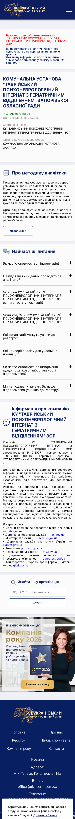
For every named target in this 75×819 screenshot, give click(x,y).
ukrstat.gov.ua (12, 545)
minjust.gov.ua (47, 538)
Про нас (56, 732)
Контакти (56, 749)
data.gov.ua (14, 531)
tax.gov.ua (57, 534)
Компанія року (19, 749)
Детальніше (18, 230)
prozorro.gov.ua (31, 548)
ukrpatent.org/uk (54, 558)
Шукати (37, 602)
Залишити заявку (37, 684)
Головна (19, 732)
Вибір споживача (56, 740)
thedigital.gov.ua (18, 565)
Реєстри (19, 740)
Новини (37, 759)
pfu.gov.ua (50, 551)
